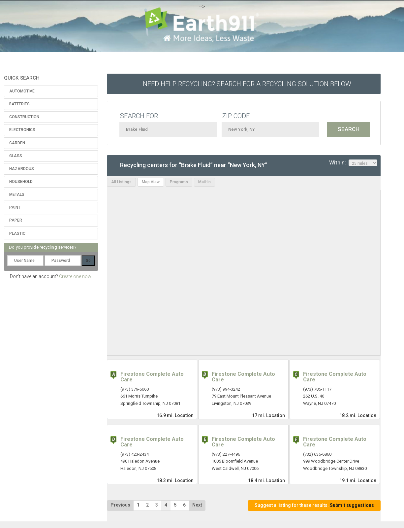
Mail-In (204, 182)
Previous (120, 505)
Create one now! (75, 276)
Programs (179, 182)
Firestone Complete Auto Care (152, 377)
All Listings (121, 182)
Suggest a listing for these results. (314, 505)
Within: (353, 162)
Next (197, 505)
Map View (151, 182)
